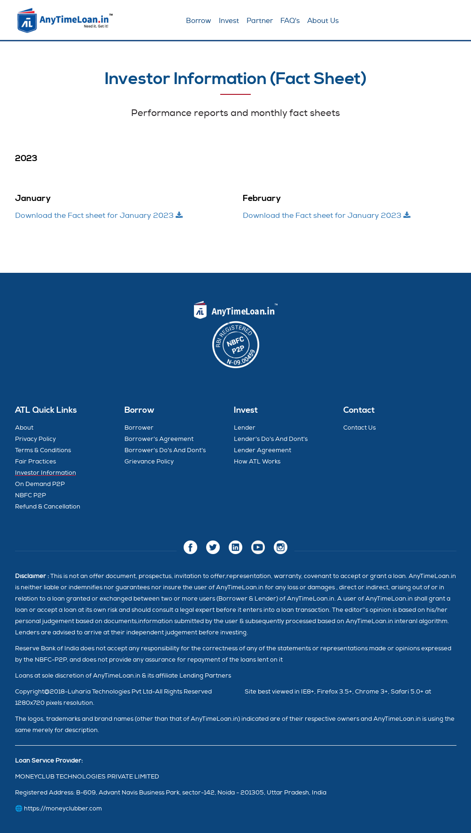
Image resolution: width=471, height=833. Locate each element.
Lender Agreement (262, 450)
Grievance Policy (149, 461)
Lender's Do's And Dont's (271, 439)
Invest (229, 20)
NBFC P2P (30, 495)
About (24, 428)
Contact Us (359, 428)
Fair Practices (35, 461)
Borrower (139, 428)
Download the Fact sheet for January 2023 (99, 215)
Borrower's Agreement (158, 439)
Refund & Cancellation (47, 506)
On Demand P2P (40, 484)
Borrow (198, 20)
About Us (323, 20)
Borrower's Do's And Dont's (165, 450)
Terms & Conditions (43, 450)
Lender (244, 428)
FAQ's (290, 20)
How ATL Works (257, 461)
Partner (260, 20)
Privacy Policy (35, 439)
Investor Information (45, 473)
